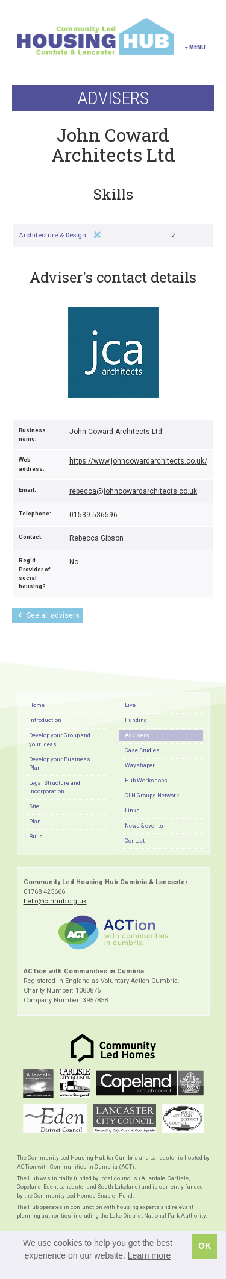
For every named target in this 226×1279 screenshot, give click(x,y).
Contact (135, 840)
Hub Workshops (146, 780)
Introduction (45, 720)
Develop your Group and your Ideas (59, 739)
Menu (195, 47)
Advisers (137, 735)
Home (37, 705)
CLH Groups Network (152, 795)
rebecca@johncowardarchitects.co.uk (133, 491)
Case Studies (142, 750)
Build (36, 836)
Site (34, 806)
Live (130, 705)
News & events (144, 825)
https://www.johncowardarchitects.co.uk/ (138, 461)
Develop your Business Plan (59, 763)
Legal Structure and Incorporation (54, 786)
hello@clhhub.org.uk (55, 901)
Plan (35, 821)
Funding (136, 720)
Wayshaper (140, 765)
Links (132, 810)
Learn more (149, 1255)
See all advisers (49, 615)
